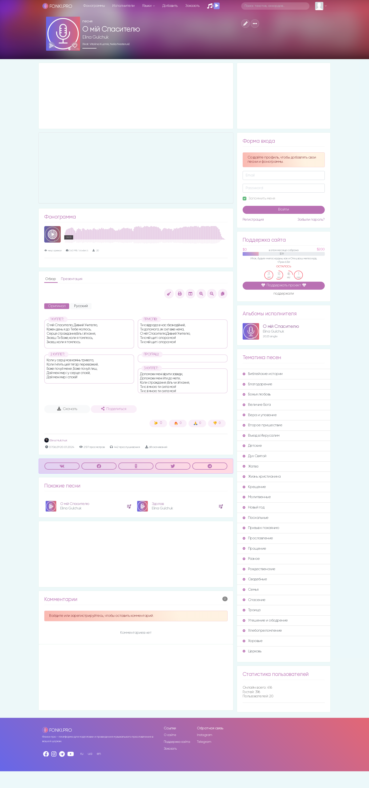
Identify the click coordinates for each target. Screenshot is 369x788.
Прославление (258, 538)
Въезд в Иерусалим (261, 435)
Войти (283, 209)
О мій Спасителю (74, 504)
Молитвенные (257, 497)
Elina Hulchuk (55, 440)
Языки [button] (147, 6)
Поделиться (113, 409)
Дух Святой (254, 456)
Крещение (254, 487)
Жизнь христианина (262, 476)
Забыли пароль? (311, 219)
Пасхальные (256, 518)
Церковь (252, 651)
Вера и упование (260, 415)
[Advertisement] (136, 96)
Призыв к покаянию (261, 528)
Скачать (67, 409)
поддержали (283, 294)
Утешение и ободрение (265, 620)
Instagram (204, 735)
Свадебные (255, 579)
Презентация (71, 279)
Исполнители (123, 6)
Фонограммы (94, 6)
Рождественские (259, 569)
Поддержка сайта (177, 741)
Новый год (254, 507)
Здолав (158, 504)
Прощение (254, 548)
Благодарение (257, 384)
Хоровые (253, 641)
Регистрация (253, 219)
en (99, 754)
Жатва (250, 466)
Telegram (204, 741)
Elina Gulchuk (95, 37)
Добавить (170, 6)
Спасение (254, 600)
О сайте (170, 735)
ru (81, 754)
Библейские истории (263, 374)
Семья (251, 589)
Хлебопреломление (262, 630)
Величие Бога (257, 404)
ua (90, 754)
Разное (251, 559)
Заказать (192, 6)
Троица (252, 610)
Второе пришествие (262, 425)
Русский (81, 306)
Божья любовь (257, 394)
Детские (252, 445)
